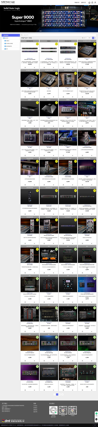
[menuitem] (11, 42)
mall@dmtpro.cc (7, 408)
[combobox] (84, 38)
